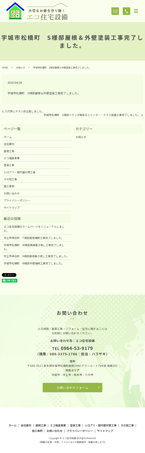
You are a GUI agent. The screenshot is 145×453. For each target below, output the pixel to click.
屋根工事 (9, 151)
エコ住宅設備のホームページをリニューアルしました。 (34, 229)
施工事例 (9, 186)
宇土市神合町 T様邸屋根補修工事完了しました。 (34, 238)
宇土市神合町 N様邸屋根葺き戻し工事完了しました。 (36, 256)
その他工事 (10, 179)
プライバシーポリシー (17, 200)
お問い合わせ (12, 193)
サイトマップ (12, 207)
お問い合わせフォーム (72, 387)
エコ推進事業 (12, 158)
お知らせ (20, 67)
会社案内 (9, 144)
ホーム (8, 137)
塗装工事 (9, 165)
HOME (5, 67)
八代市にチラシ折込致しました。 (24, 111)
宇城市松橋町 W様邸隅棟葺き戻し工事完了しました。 (34, 247)
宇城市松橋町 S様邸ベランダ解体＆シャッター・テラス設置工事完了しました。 (92, 115)
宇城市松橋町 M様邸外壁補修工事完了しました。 (34, 263)
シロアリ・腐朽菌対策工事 (19, 172)
